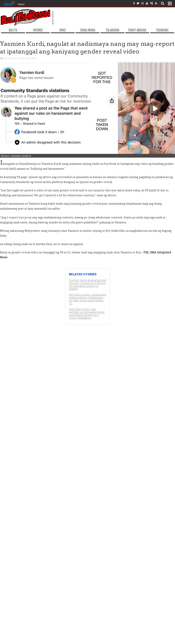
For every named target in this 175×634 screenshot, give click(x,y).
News (21, 4)
